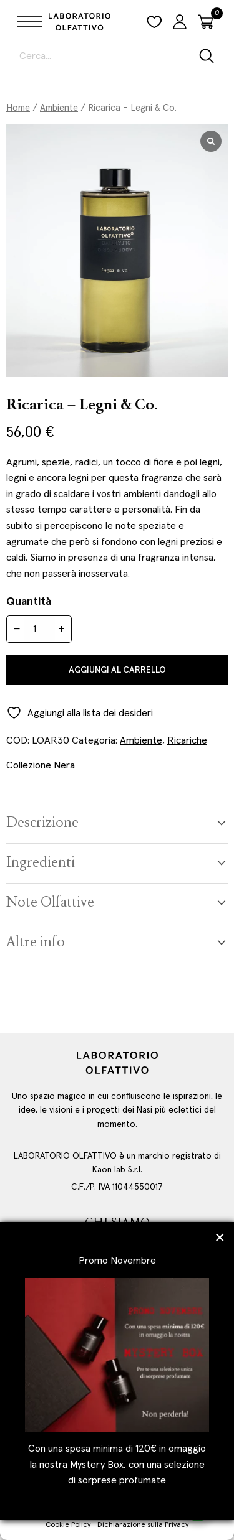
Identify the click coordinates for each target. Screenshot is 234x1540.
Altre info (35, 943)
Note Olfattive (50, 903)
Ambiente (59, 108)
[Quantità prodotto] (39, 629)
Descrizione (42, 823)
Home (18, 108)
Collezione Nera (40, 765)
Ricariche (187, 740)
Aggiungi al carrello (117, 670)
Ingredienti (40, 863)
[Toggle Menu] (27, 21)
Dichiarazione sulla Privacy (143, 1525)
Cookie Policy (68, 1525)
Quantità (28, 601)
